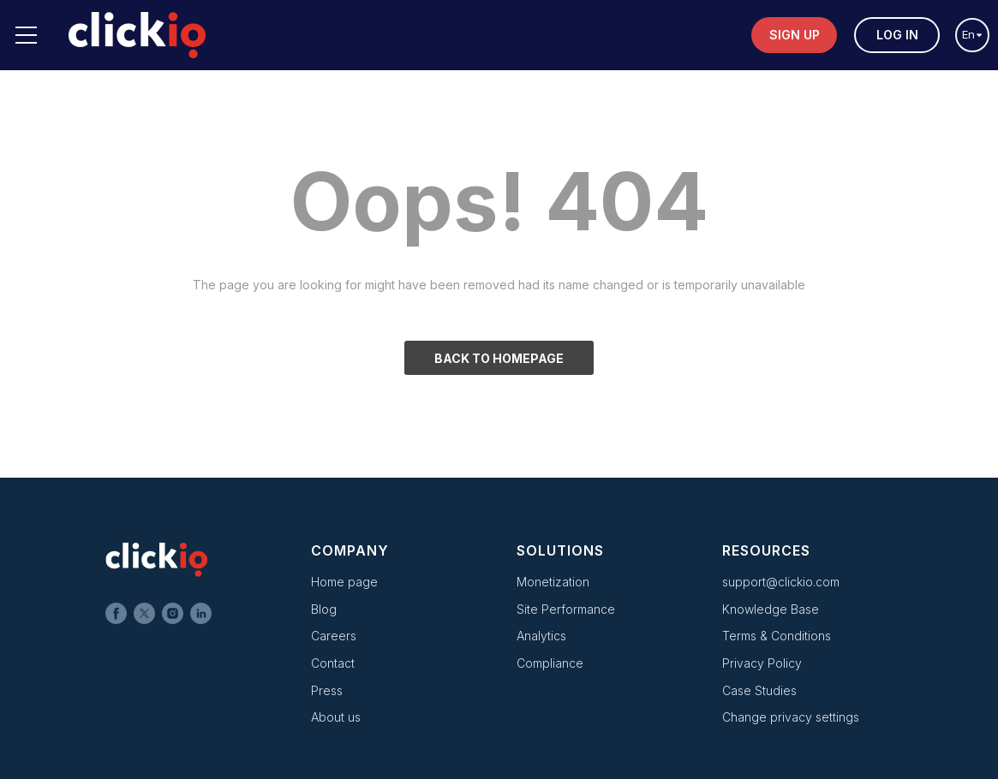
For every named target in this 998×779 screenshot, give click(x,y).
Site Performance (566, 609)
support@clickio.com (781, 581)
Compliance (550, 663)
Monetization (553, 581)
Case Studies (759, 690)
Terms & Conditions (776, 635)
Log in (897, 34)
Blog (324, 609)
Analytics (541, 635)
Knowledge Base (770, 609)
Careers (333, 635)
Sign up (794, 34)
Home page (344, 581)
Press (327, 690)
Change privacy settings (790, 717)
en (972, 34)
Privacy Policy (762, 663)
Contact (333, 663)
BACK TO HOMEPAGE (499, 358)
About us (336, 717)
